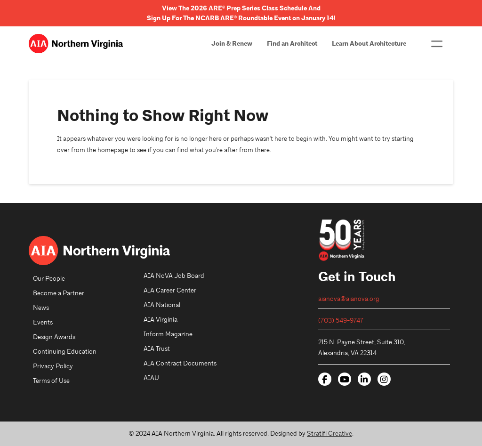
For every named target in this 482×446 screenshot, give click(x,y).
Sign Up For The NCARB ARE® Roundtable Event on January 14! (241, 18)
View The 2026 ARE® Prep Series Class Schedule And (241, 8)
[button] (437, 44)
